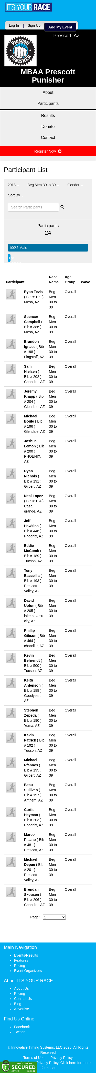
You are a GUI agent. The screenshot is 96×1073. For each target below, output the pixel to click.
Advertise (21, 1009)
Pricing (19, 966)
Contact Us (23, 999)
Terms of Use (33, 1058)
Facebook (22, 1027)
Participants (48, 103)
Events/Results (26, 955)
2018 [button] (13, 185)
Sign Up (34, 25)
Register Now (48, 151)
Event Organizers (28, 971)
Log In (14, 25)
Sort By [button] (16, 195)
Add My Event (60, 27)
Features (21, 960)
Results (48, 115)
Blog (17, 1004)
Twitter (19, 1032)
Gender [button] (75, 185)
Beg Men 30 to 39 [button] (43, 185)
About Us (21, 988)
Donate (48, 126)
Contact (48, 137)
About (48, 92)
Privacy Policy (61, 1058)
